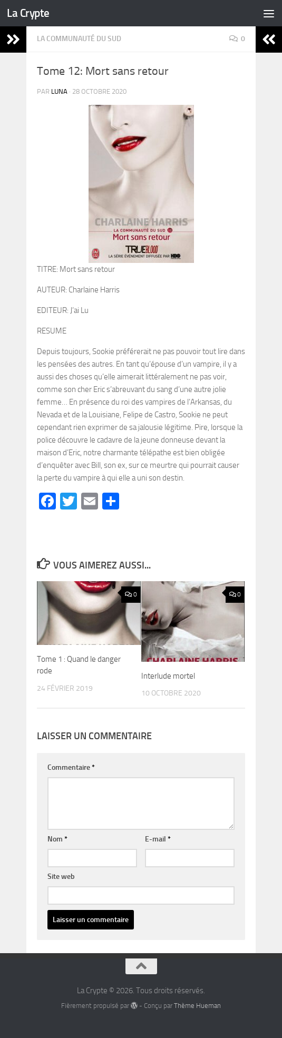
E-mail (158, 839)
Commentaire (71, 767)
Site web (61, 876)
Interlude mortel (168, 676)
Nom (57, 839)
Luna (59, 91)
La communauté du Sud (79, 38)
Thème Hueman (197, 1006)
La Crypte (28, 12)
